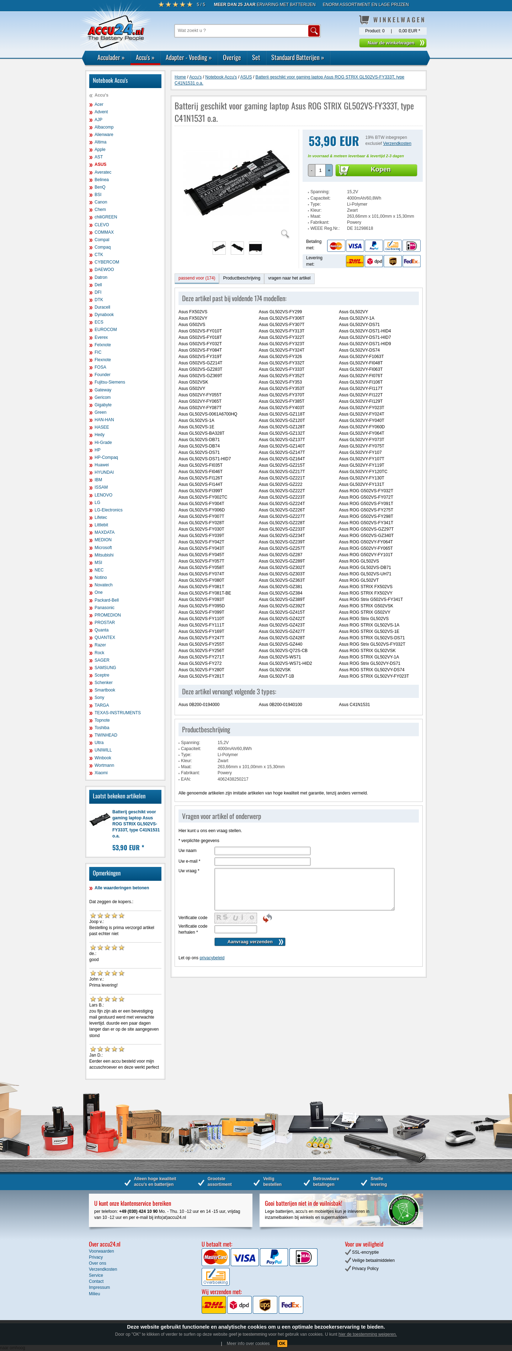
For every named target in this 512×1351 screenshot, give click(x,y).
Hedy (100, 434)
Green (100, 412)
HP (98, 449)
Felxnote (103, 344)
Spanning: (320, 191)
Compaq (103, 247)
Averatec (103, 172)
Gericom (103, 397)
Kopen (381, 169)
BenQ (100, 187)
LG (97, 502)
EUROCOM (106, 329)
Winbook (103, 757)
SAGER (102, 660)
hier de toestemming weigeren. (367, 1334)
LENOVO (103, 495)
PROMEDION (108, 615)
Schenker (104, 682)
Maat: (315, 216)
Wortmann (104, 765)
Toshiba (102, 727)
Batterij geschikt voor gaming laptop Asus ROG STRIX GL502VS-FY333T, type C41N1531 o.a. (136, 824)
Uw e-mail (189, 861)
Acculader (111, 57)
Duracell (102, 307)
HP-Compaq (106, 457)
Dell (98, 284)
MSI (98, 562)
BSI (98, 194)
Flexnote (103, 359)
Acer (99, 104)
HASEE (102, 427)
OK (282, 1343)
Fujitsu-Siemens (110, 382)
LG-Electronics (109, 510)
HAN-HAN (104, 419)
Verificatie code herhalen (192, 929)
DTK (99, 299)
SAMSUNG (105, 667)
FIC (98, 352)
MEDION (103, 539)
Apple (100, 149)
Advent (101, 111)
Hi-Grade (103, 442)
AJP (98, 119)
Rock (99, 652)
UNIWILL (103, 750)
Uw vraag (188, 870)
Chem (100, 209)
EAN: (186, 779)
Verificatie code (192, 917)
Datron (101, 277)
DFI (98, 292)
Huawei (102, 464)
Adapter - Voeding (189, 57)
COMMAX (104, 232)
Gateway (103, 389)
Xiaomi (101, 772)
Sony (99, 697)
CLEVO (102, 224)
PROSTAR (105, 622)
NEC (99, 570)
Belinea (102, 179)
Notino (101, 577)
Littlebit (101, 524)
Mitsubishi (104, 555)
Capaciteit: (320, 198)
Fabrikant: (319, 222)
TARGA (102, 705)
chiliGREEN (106, 217)
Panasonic (104, 607)
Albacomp (104, 127)
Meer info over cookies (248, 1343)
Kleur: (315, 210)
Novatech (104, 584)
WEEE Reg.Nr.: (325, 228)
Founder (103, 374)
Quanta (101, 630)
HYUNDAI (104, 472)
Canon (101, 202)
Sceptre (102, 675)
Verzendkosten (397, 143)
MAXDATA (104, 532)
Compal (102, 239)
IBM (98, 479)
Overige (232, 57)
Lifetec (101, 517)
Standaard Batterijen (297, 57)
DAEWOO (104, 269)
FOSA (100, 367)
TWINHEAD (106, 735)
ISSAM (101, 487)
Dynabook (104, 314)
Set (256, 57)
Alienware (104, 134)
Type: (315, 204)
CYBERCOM (107, 262)
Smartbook (105, 690)
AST (99, 156)
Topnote (102, 720)
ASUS (100, 164)
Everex (101, 337)
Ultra (99, 742)
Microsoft (103, 547)
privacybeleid (211, 957)
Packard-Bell (107, 600)
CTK (99, 254)
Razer (100, 644)
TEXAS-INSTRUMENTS (118, 712)
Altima (100, 142)
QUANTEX (105, 637)
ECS (99, 322)
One (99, 592)
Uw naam (187, 850)
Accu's (145, 57)
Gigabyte (103, 404)
